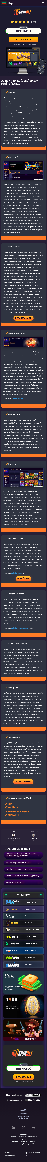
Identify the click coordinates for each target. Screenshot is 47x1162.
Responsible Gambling (23, 1117)
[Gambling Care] (14, 1100)
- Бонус (10, 807)
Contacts (23, 1114)
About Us (23, 1110)
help (23, 44)
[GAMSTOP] (33, 1095)
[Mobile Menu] (43, 3)
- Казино (11, 814)
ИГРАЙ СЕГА (23, 578)
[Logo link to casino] (23, 13)
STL (26, 1156)
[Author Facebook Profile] (14, 841)
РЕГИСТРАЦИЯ (23, 39)
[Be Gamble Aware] (14, 1095)
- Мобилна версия (16, 811)
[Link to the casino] (23, 31)
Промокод (23, 27)
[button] (23, 855)
